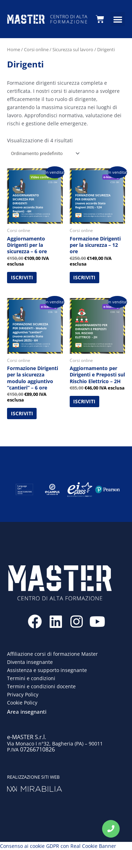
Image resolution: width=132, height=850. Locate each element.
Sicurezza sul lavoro (72, 49)
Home (13, 49)
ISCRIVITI (22, 277)
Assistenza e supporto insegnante (47, 670)
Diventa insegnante (30, 662)
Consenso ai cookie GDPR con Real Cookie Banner (58, 846)
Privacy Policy (22, 694)
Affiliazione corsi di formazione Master (52, 653)
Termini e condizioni (31, 678)
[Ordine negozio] (44, 153)
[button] (118, 19)
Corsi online (36, 49)
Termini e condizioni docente (41, 686)
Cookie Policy (22, 702)
